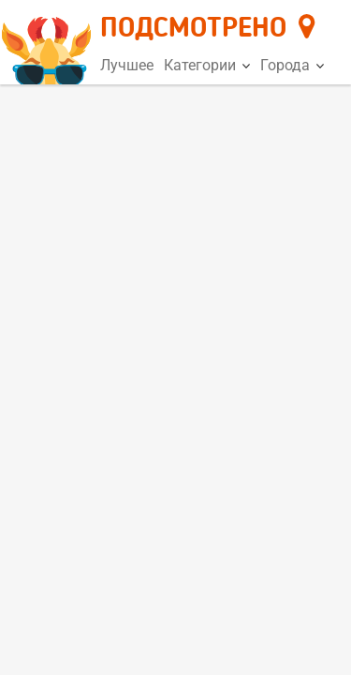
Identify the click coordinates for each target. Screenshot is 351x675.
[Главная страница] (49, 43)
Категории (207, 65)
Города (292, 65)
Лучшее (127, 65)
